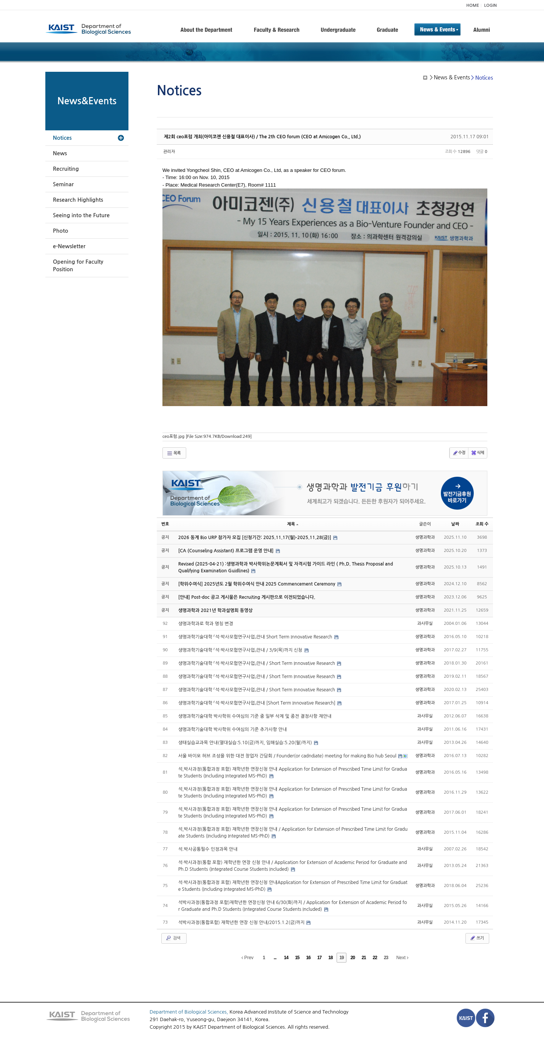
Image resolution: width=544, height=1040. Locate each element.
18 (330, 957)
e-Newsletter (69, 246)
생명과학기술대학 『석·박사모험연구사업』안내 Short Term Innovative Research (256, 637)
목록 (174, 453)
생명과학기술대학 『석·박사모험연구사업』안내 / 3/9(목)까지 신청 (241, 650)
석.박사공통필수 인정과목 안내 (208, 849)
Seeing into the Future (81, 215)
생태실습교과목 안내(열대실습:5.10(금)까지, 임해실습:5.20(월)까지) (245, 742)
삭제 (477, 453)
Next (402, 957)
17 (319, 957)
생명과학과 (425, 537)
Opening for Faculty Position (78, 265)
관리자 (169, 152)
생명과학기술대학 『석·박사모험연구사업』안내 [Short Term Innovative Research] (257, 703)
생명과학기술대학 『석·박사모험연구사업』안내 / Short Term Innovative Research (257, 663)
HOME (472, 5)
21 (364, 957)
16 (308, 957)
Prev (247, 957)
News (60, 153)
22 (375, 957)
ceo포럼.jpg (207, 436)
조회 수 (482, 524)
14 (286, 957)
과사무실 (425, 623)
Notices (62, 138)
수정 (458, 453)
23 (386, 957)
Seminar (63, 184)
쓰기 (477, 938)
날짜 (455, 524)
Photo (60, 230)
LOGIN (490, 5)
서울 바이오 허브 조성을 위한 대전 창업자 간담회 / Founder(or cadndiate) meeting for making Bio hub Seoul (288, 756)
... (275, 957)
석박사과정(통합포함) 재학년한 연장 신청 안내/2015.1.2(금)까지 (242, 922)
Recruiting (66, 169)
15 (297, 957)
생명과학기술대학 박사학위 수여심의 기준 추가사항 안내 (232, 729)
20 (353, 957)
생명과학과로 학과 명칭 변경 (205, 623)
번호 (165, 524)
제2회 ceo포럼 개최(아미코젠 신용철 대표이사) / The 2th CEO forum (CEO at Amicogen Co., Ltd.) (262, 136)
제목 (292, 524)
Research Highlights (78, 199)
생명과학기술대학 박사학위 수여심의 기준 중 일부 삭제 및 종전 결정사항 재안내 (255, 716)
